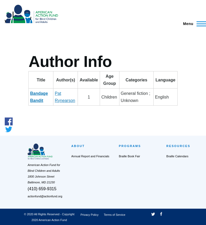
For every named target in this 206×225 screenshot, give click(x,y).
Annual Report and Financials (90, 156)
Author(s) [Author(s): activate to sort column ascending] (65, 80)
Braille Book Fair (129, 156)
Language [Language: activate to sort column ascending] (165, 80)
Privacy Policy (89, 214)
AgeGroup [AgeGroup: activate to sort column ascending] (109, 80)
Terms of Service (114, 214)
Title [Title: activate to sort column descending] (41, 80)
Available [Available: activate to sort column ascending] (89, 80)
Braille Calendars (177, 156)
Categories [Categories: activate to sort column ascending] (136, 80)
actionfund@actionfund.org (45, 196)
